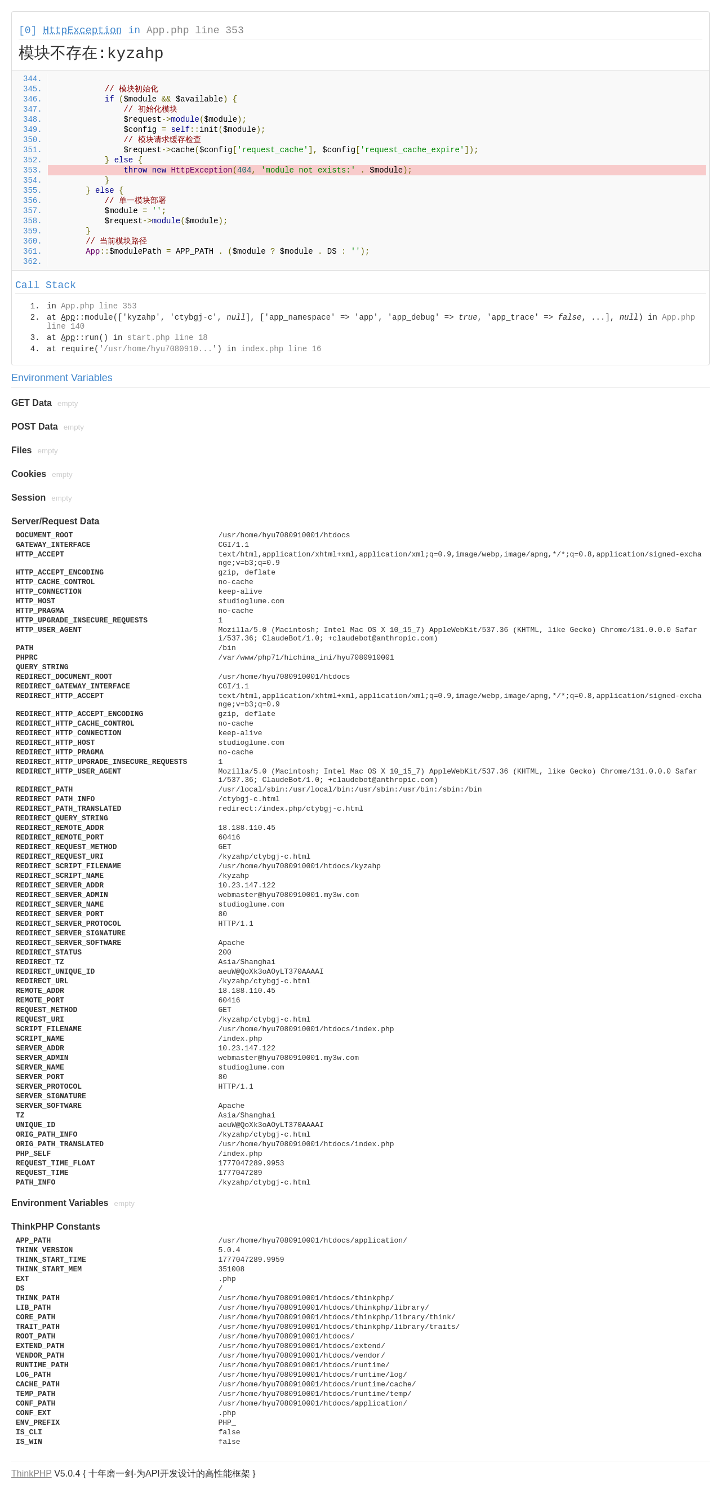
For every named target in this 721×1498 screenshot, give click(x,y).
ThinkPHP (31, 1473)
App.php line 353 (195, 30)
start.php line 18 (167, 337)
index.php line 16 (281, 348)
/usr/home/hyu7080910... (158, 348)
